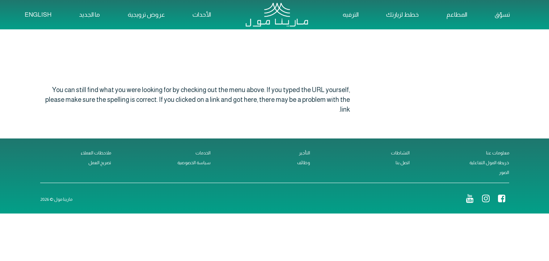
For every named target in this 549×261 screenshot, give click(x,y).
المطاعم (457, 14)
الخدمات (203, 153)
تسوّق (502, 14)
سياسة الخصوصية (194, 162)
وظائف (303, 162)
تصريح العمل (99, 162)
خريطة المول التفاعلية (489, 162)
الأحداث (202, 14)
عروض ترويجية (146, 14)
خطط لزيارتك (402, 14)
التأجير (304, 153)
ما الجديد (89, 14)
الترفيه (351, 14)
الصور (504, 172)
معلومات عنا (497, 153)
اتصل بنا (403, 162)
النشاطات (400, 153)
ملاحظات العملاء (96, 153)
